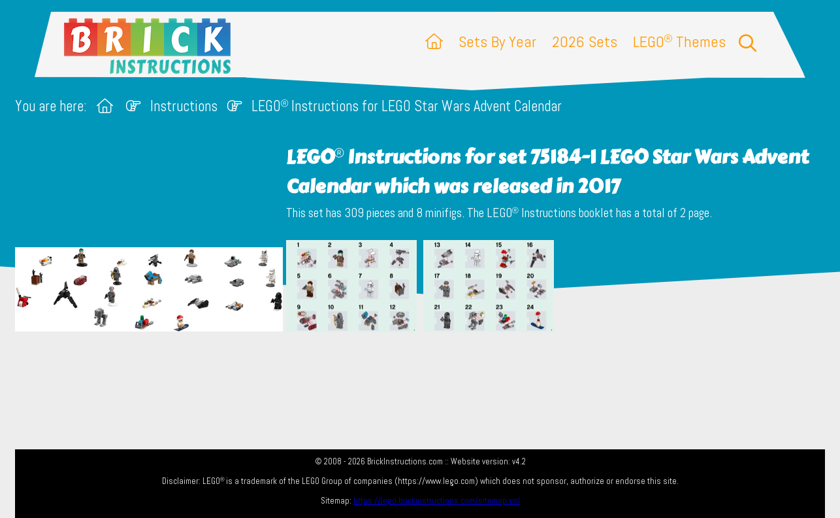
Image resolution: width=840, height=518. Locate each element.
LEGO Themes (679, 41)
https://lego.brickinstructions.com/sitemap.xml (436, 500)
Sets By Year (497, 41)
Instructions (184, 106)
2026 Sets (584, 41)
